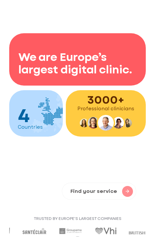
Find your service (101, 191)
